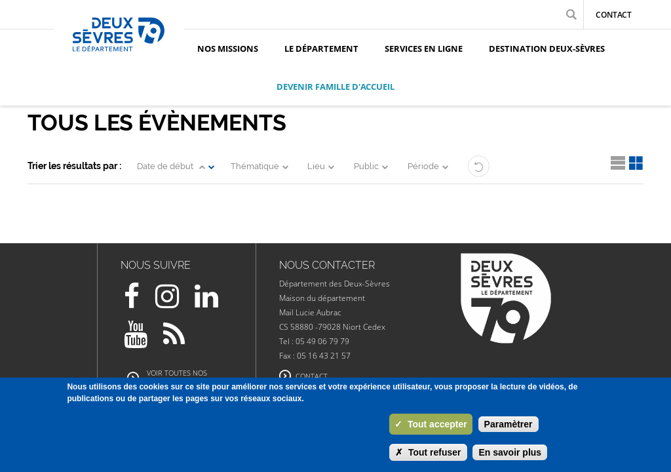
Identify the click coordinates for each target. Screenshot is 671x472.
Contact (614, 14)
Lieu (316, 166)
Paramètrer (508, 424)
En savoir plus (509, 452)
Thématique (255, 166)
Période (423, 166)
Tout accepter (430, 424)
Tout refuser (428, 452)
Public (366, 166)
